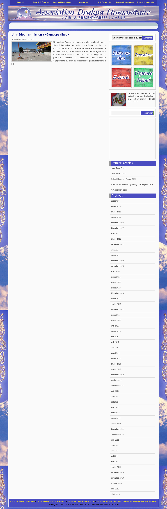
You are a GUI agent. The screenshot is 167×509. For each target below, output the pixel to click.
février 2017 (116, 315)
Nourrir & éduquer (41, 2)
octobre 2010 (116, 483)
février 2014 (116, 358)
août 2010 (115, 489)
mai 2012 (114, 402)
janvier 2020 (116, 282)
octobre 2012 (116, 380)
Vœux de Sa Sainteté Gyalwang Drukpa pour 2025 (132, 184)
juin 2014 (114, 348)
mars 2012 (115, 413)
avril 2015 (115, 342)
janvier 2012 (116, 424)
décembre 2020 (117, 261)
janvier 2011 (116, 467)
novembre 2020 (117, 266)
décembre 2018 (117, 293)
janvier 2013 (116, 369)
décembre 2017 (117, 310)
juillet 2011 (115, 445)
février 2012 (116, 418)
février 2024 (116, 217)
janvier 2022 (116, 239)
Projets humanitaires (146, 2)
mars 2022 (115, 233)
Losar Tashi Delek (118, 168)
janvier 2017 (116, 320)
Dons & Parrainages (125, 2)
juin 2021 (114, 250)
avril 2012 (115, 407)
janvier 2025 (116, 212)
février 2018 (116, 299)
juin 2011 (114, 451)
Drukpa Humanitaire (62, 2)
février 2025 (116, 206)
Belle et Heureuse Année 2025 (123, 179)
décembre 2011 (117, 429)
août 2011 (115, 440)
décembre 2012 (117, 375)
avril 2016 (115, 326)
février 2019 (116, 288)
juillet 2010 (115, 494)
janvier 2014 (116, 364)
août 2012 (115, 391)
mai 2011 (114, 456)
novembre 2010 (117, 478)
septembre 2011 (117, 434)
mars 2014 (115, 353)
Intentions (83, 2)
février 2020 (116, 277)
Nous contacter (112, 504)
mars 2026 (115, 201)
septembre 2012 (117, 386)
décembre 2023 (117, 223)
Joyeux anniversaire (119, 190)
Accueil (20, 2)
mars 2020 (115, 271)
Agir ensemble (104, 2)
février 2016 (116, 331)
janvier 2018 (116, 304)
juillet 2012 (115, 396)
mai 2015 (114, 337)
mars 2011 (115, 462)
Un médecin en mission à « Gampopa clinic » (40, 34)
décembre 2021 (117, 244)
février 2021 (116, 255)
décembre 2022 (117, 228)
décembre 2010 (117, 472)
